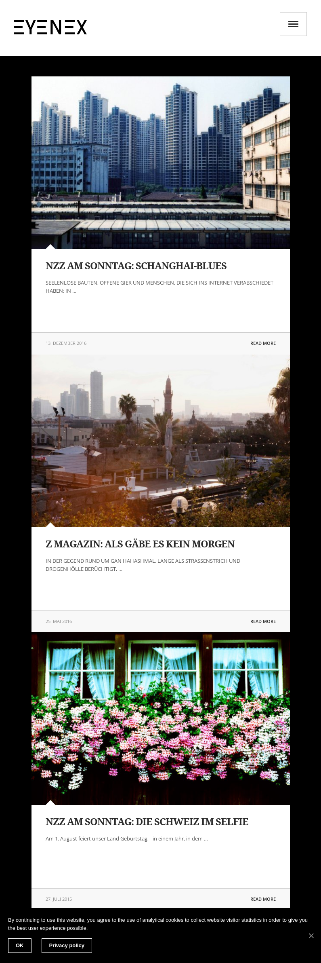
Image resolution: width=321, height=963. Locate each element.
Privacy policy (66, 945)
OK (20, 945)
